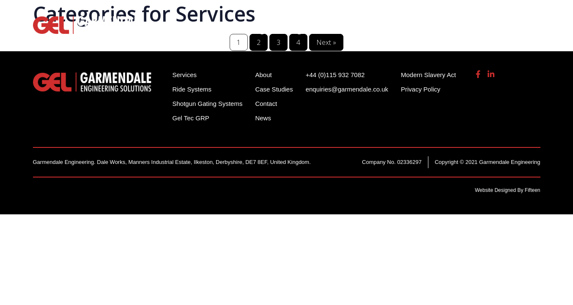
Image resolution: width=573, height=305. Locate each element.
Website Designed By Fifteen (507, 190)
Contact (266, 103)
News (263, 118)
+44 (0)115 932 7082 (384, 12)
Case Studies (274, 89)
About (471, 30)
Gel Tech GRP (420, 30)
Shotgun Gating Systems (289, 30)
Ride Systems (202, 30)
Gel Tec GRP (191, 118)
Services (365, 30)
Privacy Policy (420, 89)
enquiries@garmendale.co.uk (474, 12)
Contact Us (519, 30)
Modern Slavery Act (428, 74)
